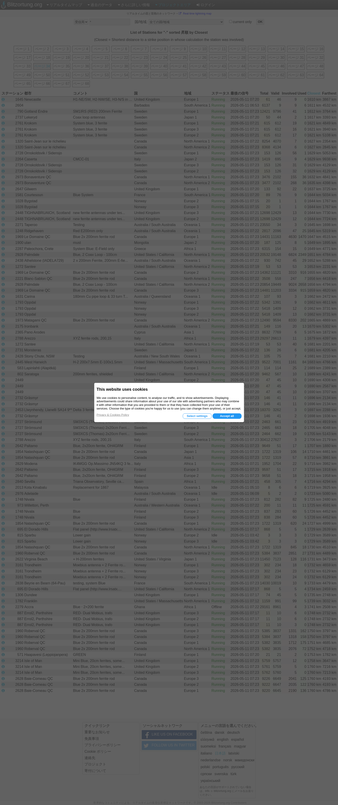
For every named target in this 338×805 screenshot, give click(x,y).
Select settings (197, 416)
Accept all (227, 416)
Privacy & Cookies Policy (113, 415)
